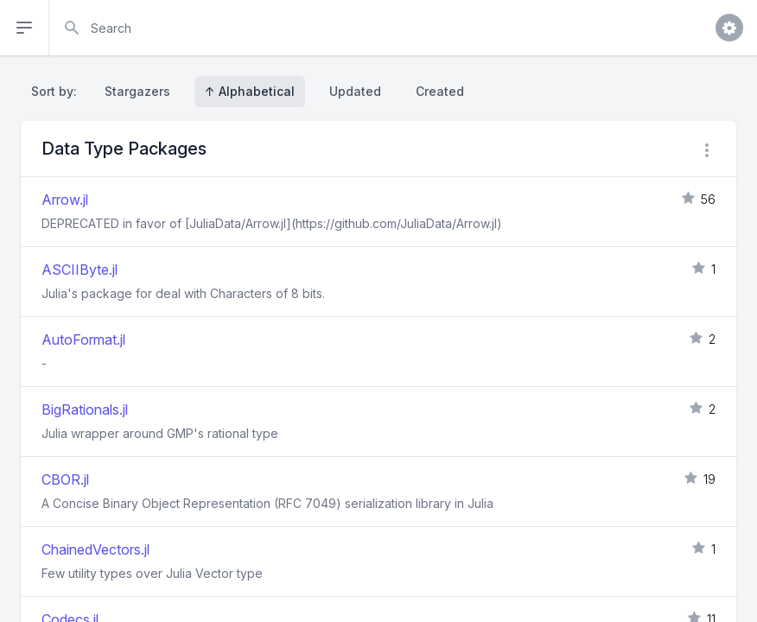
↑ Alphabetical (250, 91)
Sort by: (57, 91)
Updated (355, 91)
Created (440, 91)
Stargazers (137, 91)
